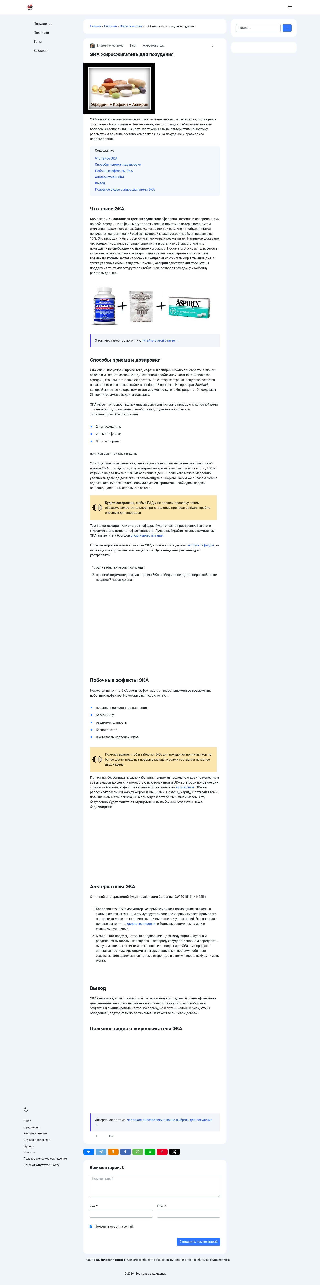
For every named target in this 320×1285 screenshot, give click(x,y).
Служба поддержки (36, 1140)
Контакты (249, 7)
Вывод (100, 183)
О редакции (31, 1127)
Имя (94, 1206)
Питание (171, 7)
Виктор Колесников (107, 45)
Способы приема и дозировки (118, 164)
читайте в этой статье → (160, 340)
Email (161, 1206)
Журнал (28, 1146)
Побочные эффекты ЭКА (114, 171)
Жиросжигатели (131, 26)
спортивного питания (147, 535)
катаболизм (185, 787)
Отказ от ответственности (41, 1165)
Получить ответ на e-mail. (114, 1226)
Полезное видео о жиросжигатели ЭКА (125, 189)
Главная (95, 26)
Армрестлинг (226, 7)
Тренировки (146, 7)
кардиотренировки (141, 924)
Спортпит (110, 26)
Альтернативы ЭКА (109, 177)
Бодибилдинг (197, 7)
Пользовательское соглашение (45, 1158)
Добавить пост (270, 7)
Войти (289, 7)
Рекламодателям (35, 1133)
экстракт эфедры (200, 545)
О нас (27, 1121)
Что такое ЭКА (106, 158)
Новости (29, 1152)
